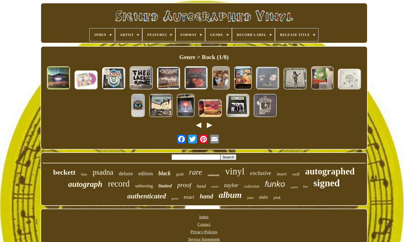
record (119, 183)
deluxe (126, 173)
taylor (231, 185)
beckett (64, 172)
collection (251, 186)
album (230, 195)
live (305, 186)
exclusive (260, 173)
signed (327, 183)
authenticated (146, 196)
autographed (330, 171)
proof (184, 184)
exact (189, 197)
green (175, 198)
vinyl (235, 171)
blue (84, 174)
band (201, 186)
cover (215, 186)
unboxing (144, 185)
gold (180, 174)
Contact (203, 224)
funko (275, 183)
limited (165, 185)
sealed (294, 187)
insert (282, 174)
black (164, 173)
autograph (85, 184)
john (250, 198)
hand (206, 196)
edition (145, 173)
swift (295, 174)
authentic (214, 175)
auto (263, 197)
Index (203, 217)
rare (195, 172)
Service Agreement (204, 239)
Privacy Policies (204, 232)
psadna (103, 172)
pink (277, 197)
